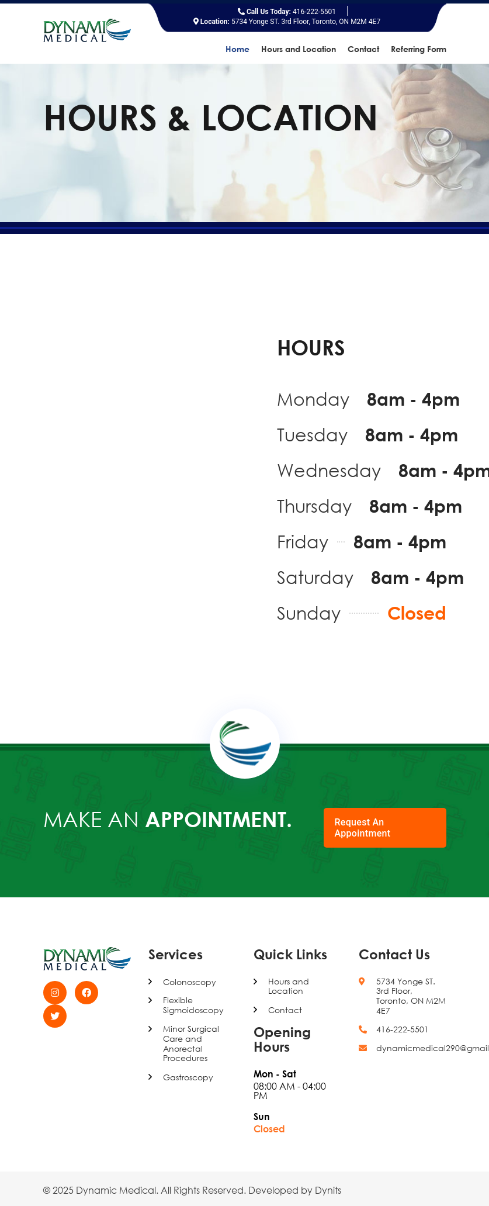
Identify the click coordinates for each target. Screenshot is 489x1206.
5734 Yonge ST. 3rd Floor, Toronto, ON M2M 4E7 (286, 22)
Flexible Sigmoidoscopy (193, 1005)
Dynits (328, 1190)
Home (237, 49)
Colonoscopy (189, 982)
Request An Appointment (363, 828)
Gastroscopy (188, 1077)
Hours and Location (298, 49)
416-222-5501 (287, 12)
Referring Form (418, 49)
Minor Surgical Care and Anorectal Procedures (191, 1043)
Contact (363, 49)
